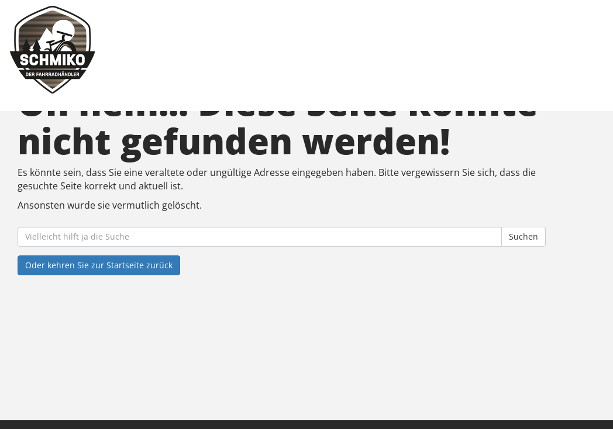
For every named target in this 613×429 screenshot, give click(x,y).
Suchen (523, 236)
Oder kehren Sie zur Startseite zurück (99, 265)
